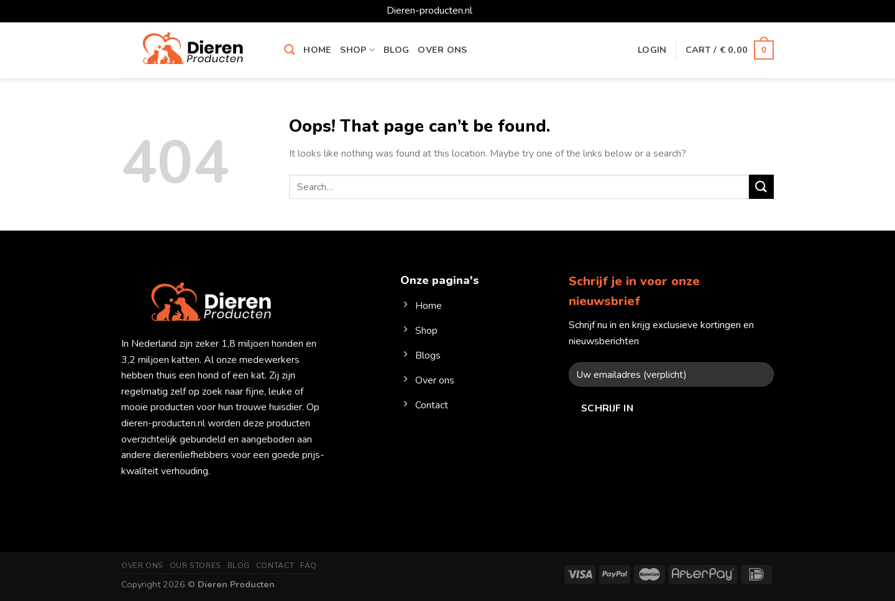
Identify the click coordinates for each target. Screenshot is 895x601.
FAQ (308, 566)
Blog (396, 50)
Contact (275, 566)
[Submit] (761, 187)
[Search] (289, 50)
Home (317, 50)
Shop (357, 50)
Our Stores (195, 566)
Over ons (442, 50)
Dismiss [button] (492, 10)
